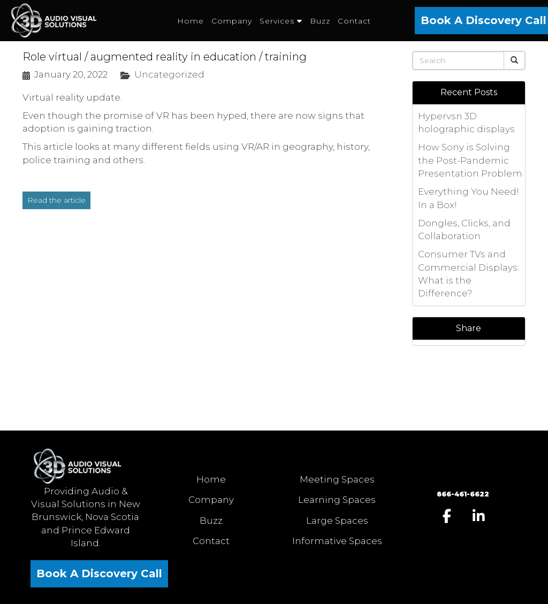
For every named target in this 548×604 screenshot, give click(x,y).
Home (211, 479)
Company (211, 499)
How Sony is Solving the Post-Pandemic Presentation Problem (470, 160)
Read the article (56, 200)
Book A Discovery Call (99, 573)
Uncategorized (169, 74)
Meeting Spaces (337, 479)
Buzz (211, 520)
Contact (211, 541)
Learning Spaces (337, 499)
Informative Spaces (337, 541)
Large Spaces (337, 520)
